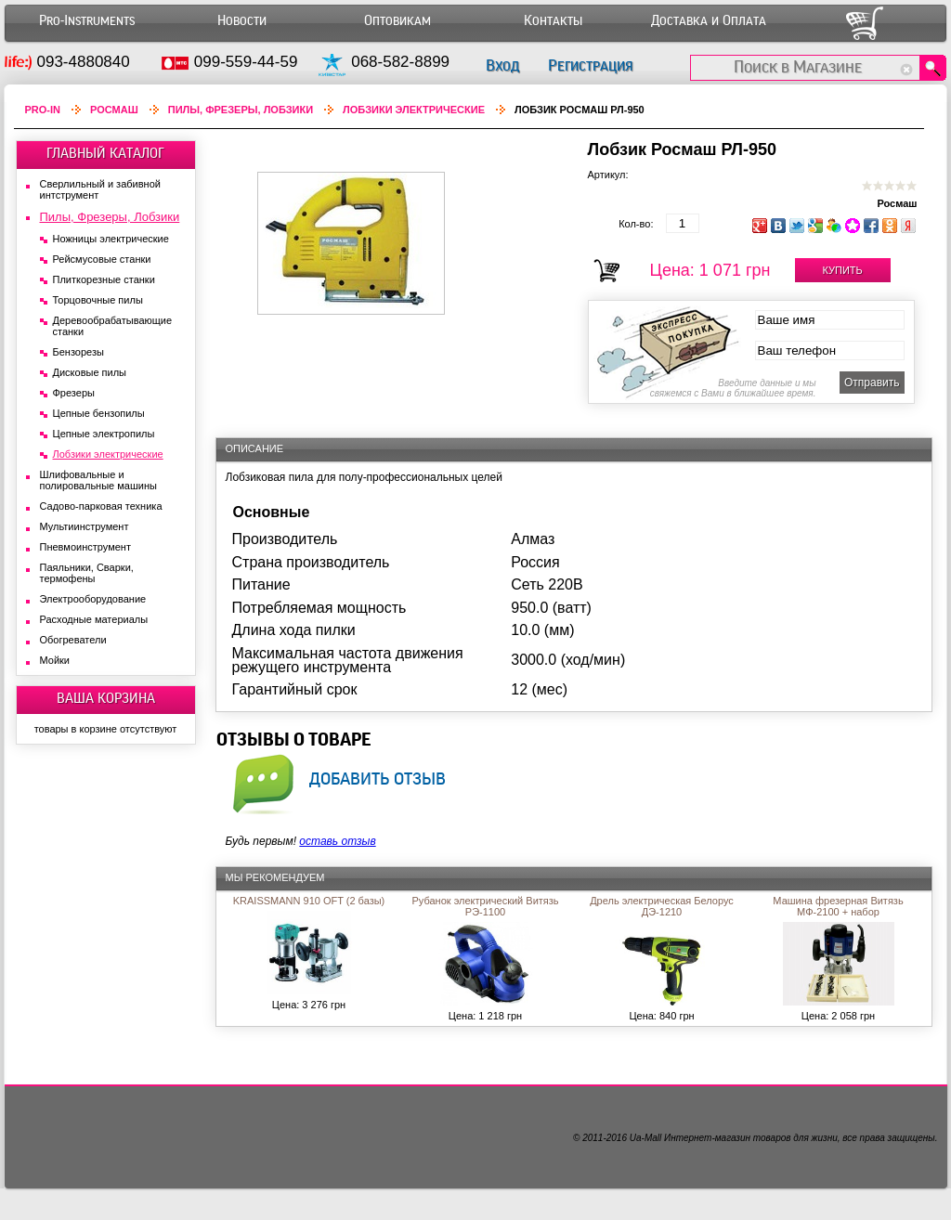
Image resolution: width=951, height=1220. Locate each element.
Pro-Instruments (87, 21)
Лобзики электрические (414, 109)
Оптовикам (397, 21)
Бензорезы (78, 351)
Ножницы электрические (111, 238)
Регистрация (590, 65)
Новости (242, 21)
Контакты (553, 21)
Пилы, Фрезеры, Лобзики (240, 109)
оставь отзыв (337, 841)
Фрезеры (74, 392)
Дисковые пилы (90, 372)
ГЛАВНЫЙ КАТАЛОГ (105, 153)
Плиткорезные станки (104, 279)
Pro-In (43, 109)
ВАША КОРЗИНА (106, 698)
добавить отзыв (377, 778)
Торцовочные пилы (98, 299)
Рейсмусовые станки (102, 259)
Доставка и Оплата (708, 21)
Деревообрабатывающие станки (113, 326)
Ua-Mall (645, 1138)
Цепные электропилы (104, 433)
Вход (502, 65)
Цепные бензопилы (99, 413)
